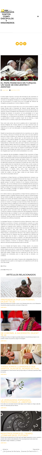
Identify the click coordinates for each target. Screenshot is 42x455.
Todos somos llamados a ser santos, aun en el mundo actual (20, 367)
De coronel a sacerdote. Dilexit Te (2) (20, 334)
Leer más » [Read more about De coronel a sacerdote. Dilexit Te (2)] (4, 340)
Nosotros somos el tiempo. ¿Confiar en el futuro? (17, 434)
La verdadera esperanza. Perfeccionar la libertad (16, 401)
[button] (38, 16)
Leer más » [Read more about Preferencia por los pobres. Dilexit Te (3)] (4, 307)
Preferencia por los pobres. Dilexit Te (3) (18, 300)
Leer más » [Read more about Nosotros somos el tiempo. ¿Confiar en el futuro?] (4, 442)
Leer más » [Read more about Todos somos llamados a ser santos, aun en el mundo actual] (4, 374)
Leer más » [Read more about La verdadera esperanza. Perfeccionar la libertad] (4, 407)
